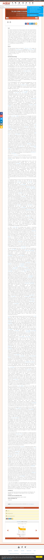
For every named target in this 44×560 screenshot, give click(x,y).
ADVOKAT (16, 550)
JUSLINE (10, 550)
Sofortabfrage (19, 521)
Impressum (29, 550)
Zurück (7, 510)
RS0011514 (10, 321)
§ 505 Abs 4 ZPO (24, 84)
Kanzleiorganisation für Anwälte (28, 553)
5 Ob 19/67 (13, 296)
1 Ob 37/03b (27, 330)
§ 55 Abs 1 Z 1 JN (27, 71)
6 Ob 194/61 (28, 262)
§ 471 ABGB (25, 91)
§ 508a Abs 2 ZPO (27, 48)
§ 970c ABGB (23, 248)
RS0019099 (32, 250)
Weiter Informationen (8, 558)
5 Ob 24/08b (22, 476)
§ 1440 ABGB (33, 98)
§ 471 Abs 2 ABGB (15, 417)
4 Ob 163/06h (33, 330)
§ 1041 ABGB (32, 188)
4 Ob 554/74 (33, 152)
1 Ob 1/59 (16, 92)
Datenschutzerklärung (14, 553)
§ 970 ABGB (13, 249)
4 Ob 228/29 (23, 246)
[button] (12, 3)
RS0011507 (28, 186)
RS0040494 (10, 456)
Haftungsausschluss (9, 513)
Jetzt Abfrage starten (22, 538)
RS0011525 (32, 186)
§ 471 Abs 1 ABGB (15, 116)
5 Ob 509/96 (21, 336)
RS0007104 (34, 472)
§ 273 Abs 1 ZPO (19, 434)
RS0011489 (34, 230)
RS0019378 (10, 323)
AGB (35, 550)
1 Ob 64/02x (29, 143)
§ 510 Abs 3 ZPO (31, 49)
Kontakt (22, 550)
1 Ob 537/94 (30, 182)
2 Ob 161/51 (16, 155)
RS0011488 (10, 159)
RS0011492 (27, 250)
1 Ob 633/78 (22, 263)
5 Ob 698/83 (23, 184)
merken (22, 507)
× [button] (42, 7)
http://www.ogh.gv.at (30, 504)
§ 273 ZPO (22, 446)
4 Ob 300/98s (17, 354)
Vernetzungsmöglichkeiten (10, 516)
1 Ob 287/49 (20, 266)
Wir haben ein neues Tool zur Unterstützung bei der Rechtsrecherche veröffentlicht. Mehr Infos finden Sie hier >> (35, 10)
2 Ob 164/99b (24, 92)
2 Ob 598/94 (27, 269)
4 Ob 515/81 (17, 134)
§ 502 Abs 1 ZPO (19, 49)
